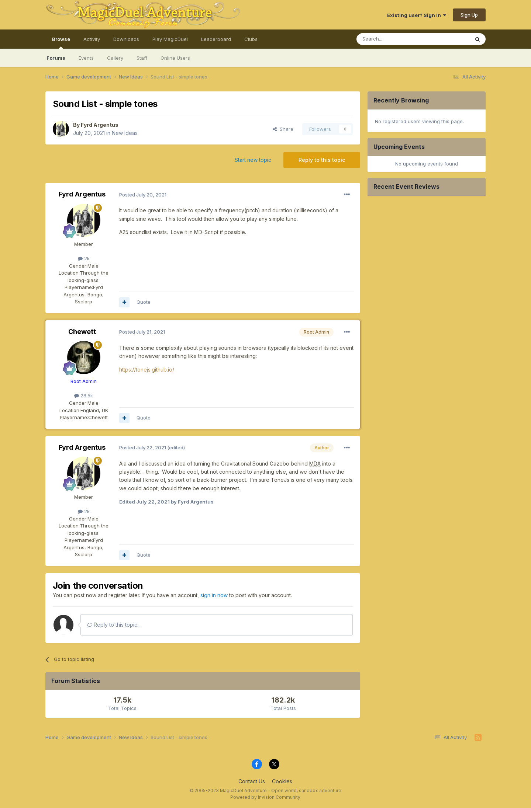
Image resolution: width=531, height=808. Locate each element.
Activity (91, 39)
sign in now (214, 595)
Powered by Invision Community (265, 797)
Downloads (126, 39)
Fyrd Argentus (99, 125)
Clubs (251, 39)
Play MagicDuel (170, 39)
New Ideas (125, 133)
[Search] (394, 39)
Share (283, 129)
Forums (55, 58)
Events (86, 58)
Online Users (175, 58)
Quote (144, 302)
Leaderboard (216, 39)
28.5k (83, 395)
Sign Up (469, 15)
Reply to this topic (322, 160)
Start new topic (253, 160)
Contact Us (251, 781)
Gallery (115, 58)
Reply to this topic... (114, 624)
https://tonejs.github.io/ (146, 369)
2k (84, 258)
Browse (61, 42)
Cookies (282, 781)
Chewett (82, 331)
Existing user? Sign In (416, 15)
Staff (142, 58)
